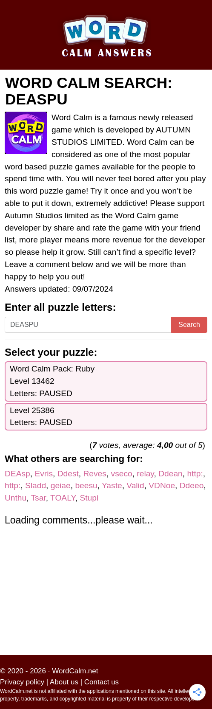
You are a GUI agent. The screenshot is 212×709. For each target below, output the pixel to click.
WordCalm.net (75, 671)
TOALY (62, 497)
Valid (135, 485)
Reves (94, 473)
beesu (86, 485)
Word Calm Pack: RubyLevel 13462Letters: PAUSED (52, 381)
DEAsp (17, 473)
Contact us (101, 682)
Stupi (89, 497)
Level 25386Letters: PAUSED (41, 416)
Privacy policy (22, 682)
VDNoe (162, 485)
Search (189, 324)
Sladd (35, 485)
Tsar (38, 497)
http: (195, 473)
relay (145, 473)
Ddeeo (192, 485)
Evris (43, 473)
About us (64, 682)
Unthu (15, 497)
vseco (121, 473)
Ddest (68, 473)
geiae (61, 485)
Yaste (112, 485)
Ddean (170, 473)
